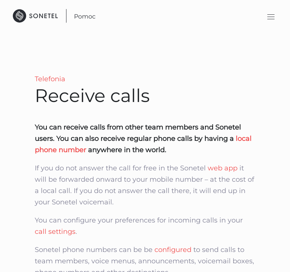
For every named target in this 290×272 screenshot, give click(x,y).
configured (172, 250)
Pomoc (85, 16)
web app (223, 168)
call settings (55, 231)
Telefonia (50, 79)
